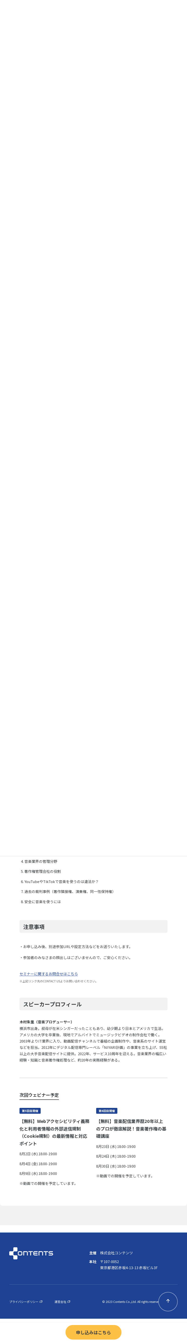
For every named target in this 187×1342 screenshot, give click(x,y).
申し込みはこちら (93, 1332)
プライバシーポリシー (23, 1302)
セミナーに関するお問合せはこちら (48, 973)
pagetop (168, 1301)
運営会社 (60, 1302)
